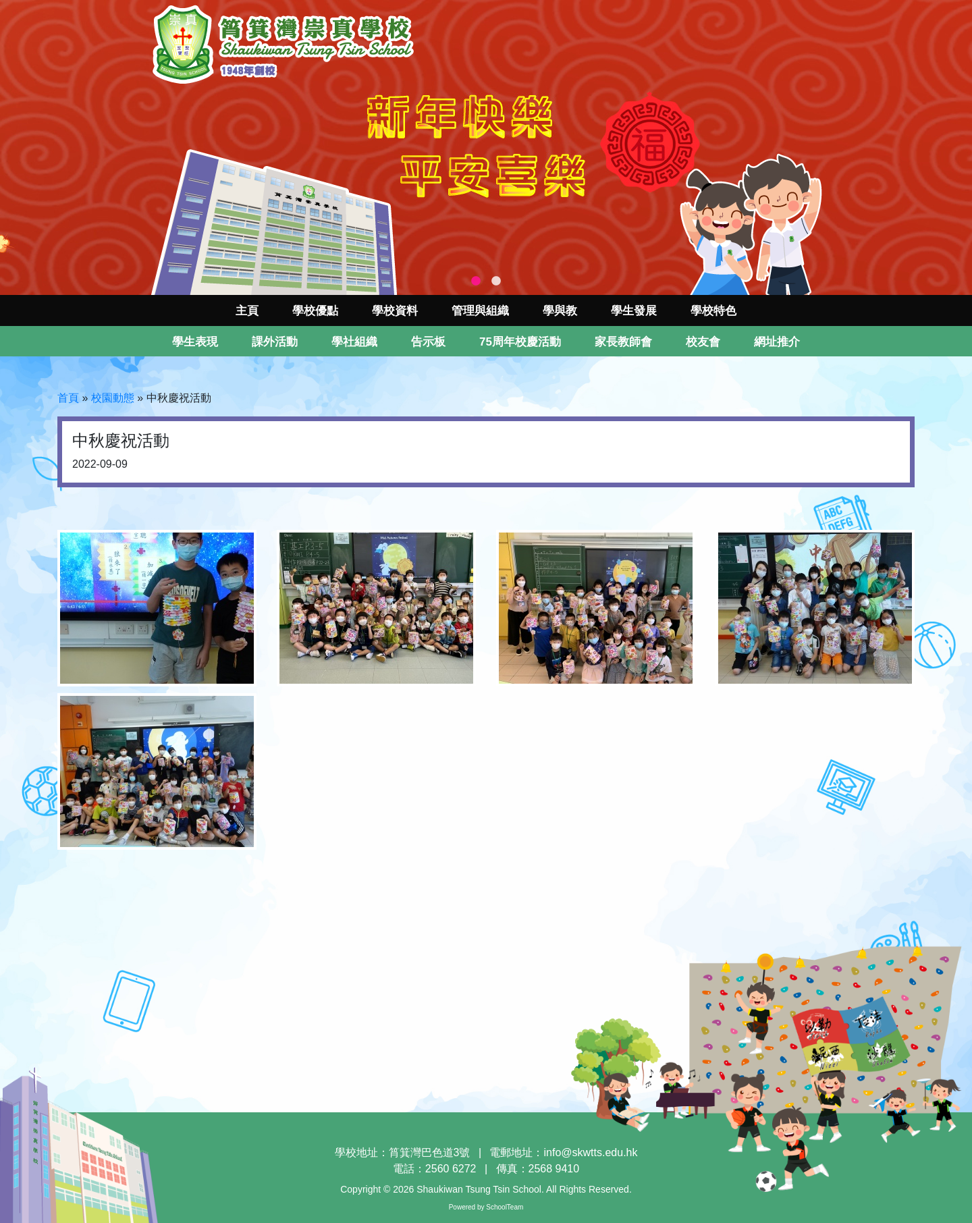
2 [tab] (496, 281)
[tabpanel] (486, 147)
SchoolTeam (504, 1207)
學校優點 (315, 310)
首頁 (68, 398)
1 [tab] (476, 281)
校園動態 (112, 398)
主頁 (247, 310)
